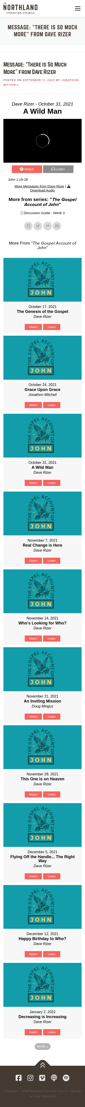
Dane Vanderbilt (45, 1096)
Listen (60, 169)
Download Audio (42, 190)
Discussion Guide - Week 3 (44, 213)
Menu (77, 8)
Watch (29, 169)
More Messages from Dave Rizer (39, 186)
